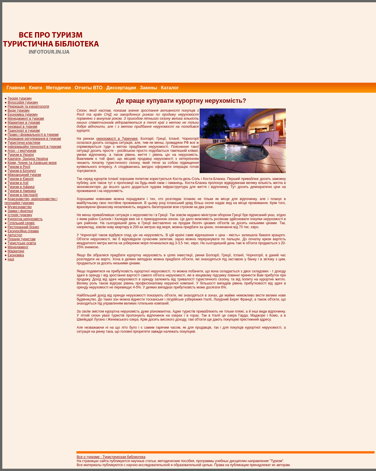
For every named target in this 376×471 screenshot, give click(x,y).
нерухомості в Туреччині (117, 139)
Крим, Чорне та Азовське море (32, 163)
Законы (148, 87)
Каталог (170, 87)
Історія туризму (20, 215)
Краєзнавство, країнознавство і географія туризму (31, 201)
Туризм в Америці (22, 191)
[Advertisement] (271, 42)
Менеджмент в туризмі (26, 119)
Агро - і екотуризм (22, 151)
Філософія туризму (23, 102)
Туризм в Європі (21, 179)
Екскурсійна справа (23, 231)
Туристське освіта (22, 243)
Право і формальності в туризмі (33, 135)
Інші (11, 259)
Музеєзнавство (20, 207)
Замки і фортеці (20, 211)
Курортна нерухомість (25, 219)
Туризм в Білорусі (22, 171)
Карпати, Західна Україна (28, 159)
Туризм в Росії (19, 167)
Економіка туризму (23, 115)
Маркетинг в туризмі (24, 123)
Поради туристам (22, 239)
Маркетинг (16, 251)
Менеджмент (18, 247)
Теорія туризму (20, 98)
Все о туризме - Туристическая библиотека (111, 457)
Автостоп (15, 235)
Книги (35, 87)
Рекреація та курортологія (28, 106)
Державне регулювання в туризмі (34, 139)
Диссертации (121, 87)
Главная (16, 87)
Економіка (16, 255)
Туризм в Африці (21, 187)
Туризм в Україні (21, 155)
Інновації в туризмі (22, 127)
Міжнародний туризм (24, 175)
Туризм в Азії (18, 183)
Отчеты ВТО (89, 87)
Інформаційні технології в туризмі (34, 147)
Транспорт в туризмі (24, 131)
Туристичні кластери (24, 143)
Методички (58, 87)
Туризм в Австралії (23, 195)
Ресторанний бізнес (23, 227)
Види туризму (19, 110)
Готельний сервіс (21, 223)
